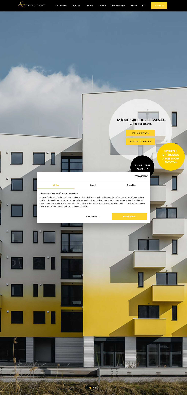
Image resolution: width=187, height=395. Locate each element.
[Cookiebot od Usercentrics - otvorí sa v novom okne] (136, 177)
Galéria (102, 5)
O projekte (60, 5)
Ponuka (75, 5)
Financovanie (118, 5)
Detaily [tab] (93, 185)
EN (143, 5)
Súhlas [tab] (55, 185)
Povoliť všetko (129, 216)
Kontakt (159, 5)
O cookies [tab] (131, 185)
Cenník (89, 5)
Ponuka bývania (140, 133)
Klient (134, 5)
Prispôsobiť (93, 216)
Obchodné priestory (140, 141)
